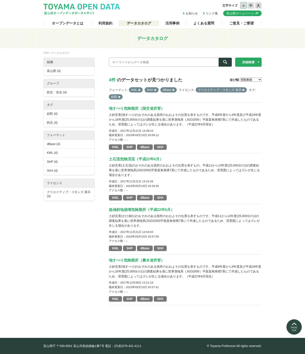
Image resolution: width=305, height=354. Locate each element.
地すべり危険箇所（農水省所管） (136, 260)
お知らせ (192, 13)
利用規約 (105, 23)
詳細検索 (248, 62)
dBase (144, 147)
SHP (129, 147)
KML (115, 147)
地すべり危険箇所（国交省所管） (136, 108)
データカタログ (139, 23)
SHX (160, 147)
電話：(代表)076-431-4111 (123, 346)
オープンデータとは (67, 23)
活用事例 (172, 23)
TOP (46, 53)
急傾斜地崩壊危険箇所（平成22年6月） (141, 210)
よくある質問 (203, 23)
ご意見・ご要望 (241, 23)
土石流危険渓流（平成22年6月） (136, 159)
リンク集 (212, 13)
